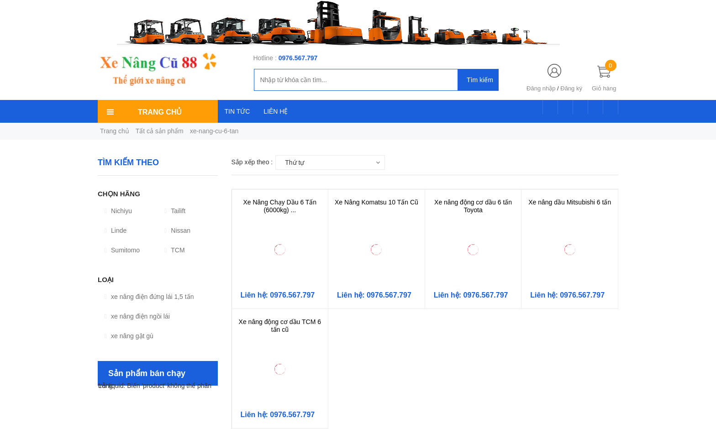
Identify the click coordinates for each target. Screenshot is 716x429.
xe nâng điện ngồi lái (137, 316)
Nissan (177, 230)
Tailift (174, 210)
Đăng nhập (540, 88)
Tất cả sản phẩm (160, 131)
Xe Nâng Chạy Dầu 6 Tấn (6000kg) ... (279, 206)
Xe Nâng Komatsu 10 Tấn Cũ (376, 202)
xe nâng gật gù (129, 336)
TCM (174, 250)
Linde (115, 230)
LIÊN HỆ (275, 111)
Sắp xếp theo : (252, 162)
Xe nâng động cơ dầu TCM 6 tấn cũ (280, 325)
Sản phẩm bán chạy (146, 373)
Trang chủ (114, 131)
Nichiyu (118, 210)
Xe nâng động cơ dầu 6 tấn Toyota (473, 206)
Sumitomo (122, 250)
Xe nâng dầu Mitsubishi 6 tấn (569, 202)
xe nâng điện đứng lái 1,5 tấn (149, 296)
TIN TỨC (237, 111)
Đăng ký (571, 88)
